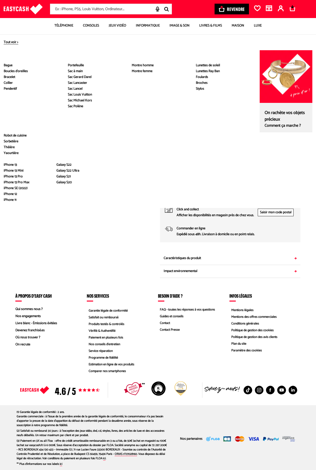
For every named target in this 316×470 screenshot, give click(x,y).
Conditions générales (244, 323)
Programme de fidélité (102, 359)
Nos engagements (28, 316)
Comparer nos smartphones (106, 373)
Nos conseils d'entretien (103, 344)
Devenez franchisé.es (30, 330)
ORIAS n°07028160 (126, 454)
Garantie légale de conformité (107, 309)
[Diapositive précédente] (22, 54)
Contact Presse (168, 330)
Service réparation (99, 351)
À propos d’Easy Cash (33, 296)
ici (104, 458)
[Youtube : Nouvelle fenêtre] (281, 390)
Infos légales (240, 296)
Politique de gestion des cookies (251, 330)
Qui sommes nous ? (29, 309)
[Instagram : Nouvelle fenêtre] (259, 390)
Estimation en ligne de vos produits (111, 366)
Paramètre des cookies (245, 351)
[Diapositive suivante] (22, 148)
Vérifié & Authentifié (101, 330)
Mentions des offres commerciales (253, 316)
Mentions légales (241, 309)
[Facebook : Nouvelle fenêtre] (270, 390)
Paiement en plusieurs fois (105, 337)
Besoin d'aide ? (170, 296)
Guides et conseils (170, 316)
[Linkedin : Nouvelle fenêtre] (292, 390)
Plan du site (237, 344)
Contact (163, 323)
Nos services (98, 296)
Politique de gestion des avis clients (253, 337)
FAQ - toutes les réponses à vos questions (187, 309)
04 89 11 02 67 (265, 196)
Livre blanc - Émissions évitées (36, 323)
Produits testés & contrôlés (105, 323)
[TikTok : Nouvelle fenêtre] (248, 390)
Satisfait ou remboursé (102, 316)
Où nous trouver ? (27, 337)
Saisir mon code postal (275, 212)
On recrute (22, 344)
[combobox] (111, 9)
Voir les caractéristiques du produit (85, 159)
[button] (22, 103)
